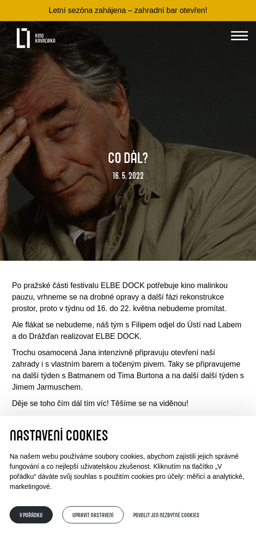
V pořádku (31, 514)
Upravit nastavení (93, 514)
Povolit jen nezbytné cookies (166, 514)
